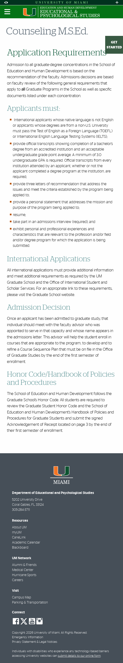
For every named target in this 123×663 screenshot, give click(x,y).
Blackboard (20, 547)
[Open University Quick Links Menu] (117, 2)
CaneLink (19, 537)
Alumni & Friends (24, 565)
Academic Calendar (26, 542)
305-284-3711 (21, 510)
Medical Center (22, 570)
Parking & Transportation (30, 602)
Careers (17, 580)
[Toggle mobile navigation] (7, 12)
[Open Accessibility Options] (6, 2)
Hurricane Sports (24, 575)
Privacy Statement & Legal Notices (34, 641)
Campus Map (21, 597)
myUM (16, 532)
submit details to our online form (79, 655)
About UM (19, 527)
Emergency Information (27, 637)
